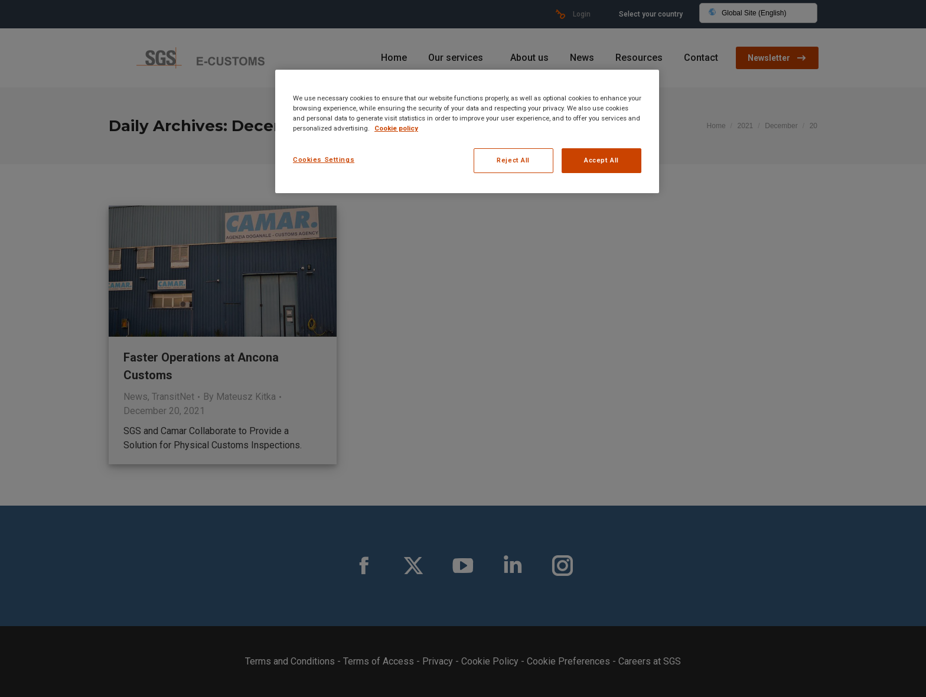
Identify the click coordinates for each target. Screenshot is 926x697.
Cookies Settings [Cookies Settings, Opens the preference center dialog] (323, 159)
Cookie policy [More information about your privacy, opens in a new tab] (396, 128)
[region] (467, 131)
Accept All (601, 160)
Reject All (513, 160)
